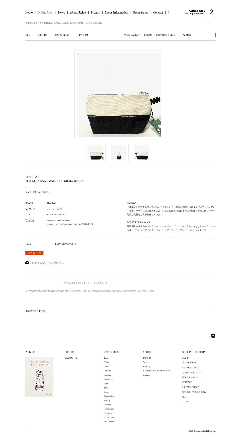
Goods (106, 392)
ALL (27, 35)
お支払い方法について (192, 372)
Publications (109, 417)
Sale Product (109, 422)
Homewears (109, 409)
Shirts (106, 362)
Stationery (108, 413)
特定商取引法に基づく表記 (194, 392)
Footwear (107, 375)
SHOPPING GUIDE (165, 35)
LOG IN (148, 35)
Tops (106, 358)
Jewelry (107, 400)
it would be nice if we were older (156, 371)
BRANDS (42, 35)
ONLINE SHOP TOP (33, 23)
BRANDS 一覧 (71, 358)
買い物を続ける (100, 283)
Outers (106, 366)
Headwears (108, 379)
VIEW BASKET (132, 35)
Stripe (145, 362)
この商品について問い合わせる (44, 262)
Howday (146, 366)
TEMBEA (48, 23)
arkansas (146, 375)
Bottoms (107, 371)
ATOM (185, 402)
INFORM (83, 35)
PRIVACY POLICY (190, 387)
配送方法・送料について (193, 377)
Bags (106, 383)
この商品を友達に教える (74, 283)
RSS (184, 397)
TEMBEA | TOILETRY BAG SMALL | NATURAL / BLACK (78, 23)
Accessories (109, 396)
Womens (107, 405)
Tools (106, 388)
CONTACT (187, 382)
